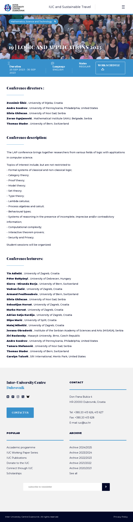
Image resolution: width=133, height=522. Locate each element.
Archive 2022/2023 (80, 457)
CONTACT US (20, 412)
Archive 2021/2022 (80, 463)
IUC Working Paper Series (22, 452)
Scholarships (14, 473)
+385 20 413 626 (83, 412)
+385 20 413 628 (84, 417)
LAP (14, 152)
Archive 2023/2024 (80, 452)
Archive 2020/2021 (80, 468)
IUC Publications (16, 457)
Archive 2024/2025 (80, 447)
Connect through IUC (20, 468)
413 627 (98, 412)
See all (73, 473)
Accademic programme (21, 447)
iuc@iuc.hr (84, 422)
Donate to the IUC (18, 463)
